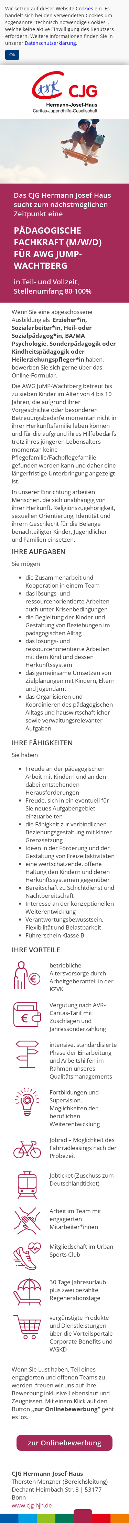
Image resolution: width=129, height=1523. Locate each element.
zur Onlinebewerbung (64, 1442)
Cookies (84, 8)
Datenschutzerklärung (50, 43)
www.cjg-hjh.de (32, 1505)
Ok (12, 54)
